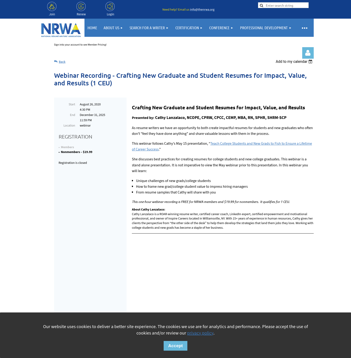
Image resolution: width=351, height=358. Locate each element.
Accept (175, 345)
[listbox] (295, 61)
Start (72, 104)
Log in (308, 53)
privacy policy (200, 333)
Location (69, 125)
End (72, 115)
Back (62, 62)
